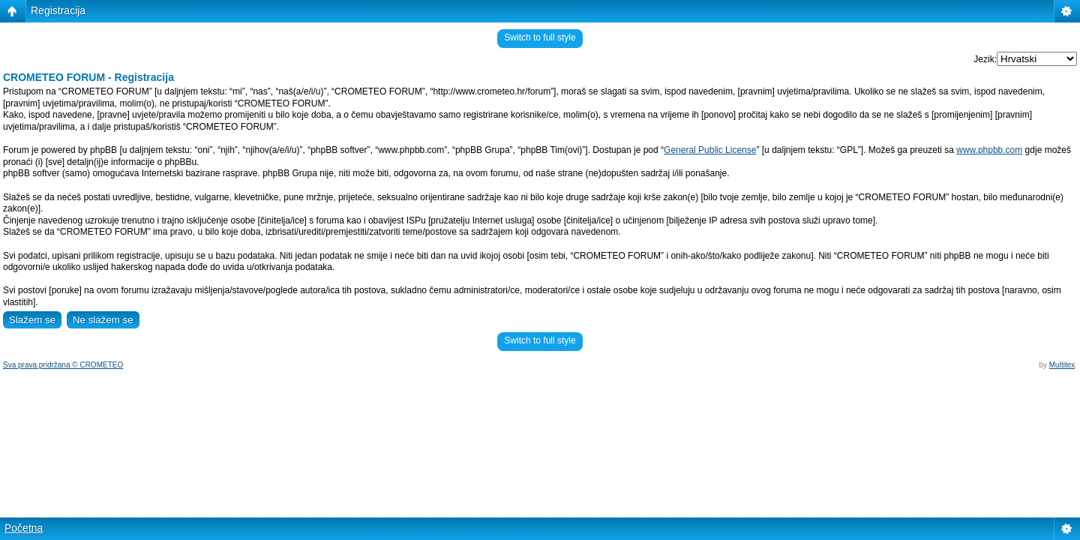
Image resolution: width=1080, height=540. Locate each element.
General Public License (710, 150)
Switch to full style (539, 37)
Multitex (1062, 365)
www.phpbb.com (989, 150)
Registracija (58, 10)
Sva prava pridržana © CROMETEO (63, 365)
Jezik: (985, 59)
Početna (23, 528)
